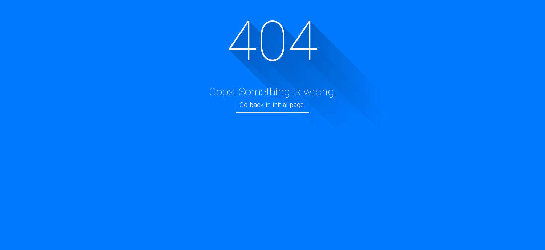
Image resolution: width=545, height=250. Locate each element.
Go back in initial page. (272, 105)
